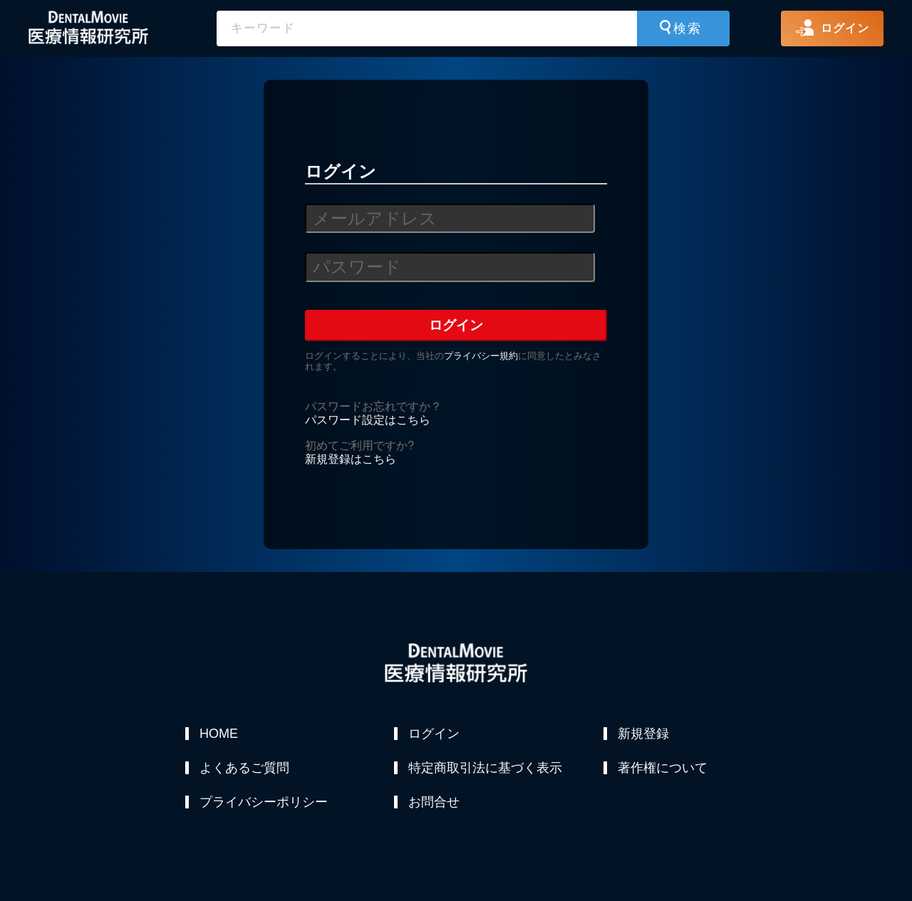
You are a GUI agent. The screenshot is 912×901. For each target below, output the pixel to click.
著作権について (663, 767)
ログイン (434, 733)
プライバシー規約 (481, 355)
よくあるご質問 (244, 767)
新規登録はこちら (350, 459)
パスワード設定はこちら (367, 420)
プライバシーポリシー (264, 802)
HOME (219, 733)
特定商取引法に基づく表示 (485, 767)
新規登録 (643, 733)
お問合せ (434, 802)
